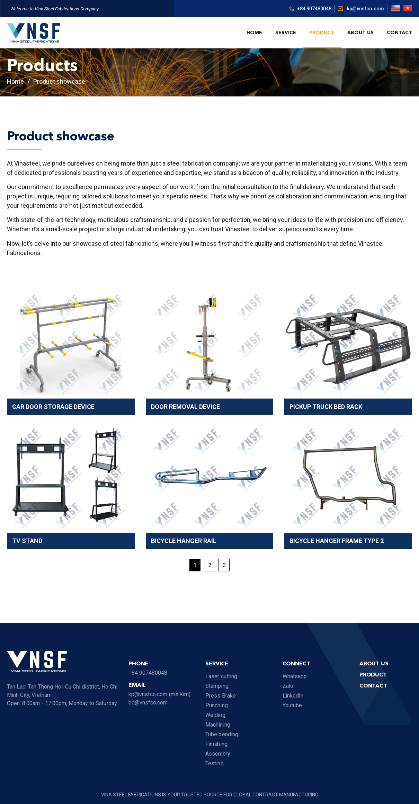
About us (360, 32)
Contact (399, 32)
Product (321, 32)
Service (285, 32)
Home (254, 32)
